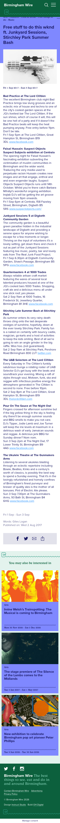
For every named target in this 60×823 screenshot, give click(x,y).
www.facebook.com (21, 142)
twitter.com (44, 353)
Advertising (36, 790)
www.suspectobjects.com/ (25, 209)
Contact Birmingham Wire (16, 790)
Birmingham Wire (18, 5)
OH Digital (38, 804)
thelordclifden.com (20, 399)
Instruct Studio (19, 804)
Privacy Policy (10, 794)
